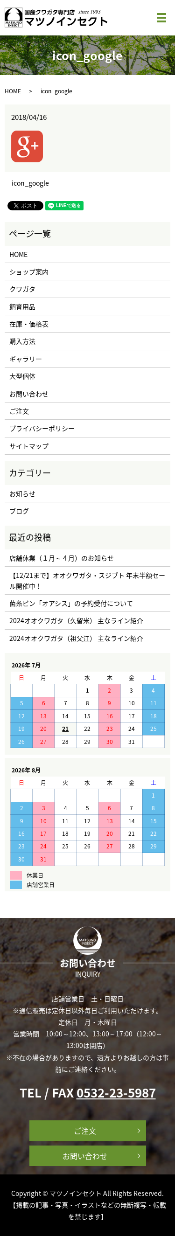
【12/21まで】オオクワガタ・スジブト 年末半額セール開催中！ (87, 580)
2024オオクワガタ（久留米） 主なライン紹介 (76, 620)
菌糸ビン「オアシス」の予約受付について (71, 603)
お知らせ (22, 493)
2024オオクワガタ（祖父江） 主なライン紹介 (76, 638)
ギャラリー (25, 358)
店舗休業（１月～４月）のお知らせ (61, 557)
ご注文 (19, 411)
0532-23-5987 (116, 1092)
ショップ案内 (29, 271)
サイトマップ (29, 446)
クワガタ (22, 288)
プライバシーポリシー (42, 428)
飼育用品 (22, 306)
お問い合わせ (29, 393)
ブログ (19, 510)
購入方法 (22, 341)
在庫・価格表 (29, 323)
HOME (13, 91)
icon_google (30, 183)
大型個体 (22, 376)
